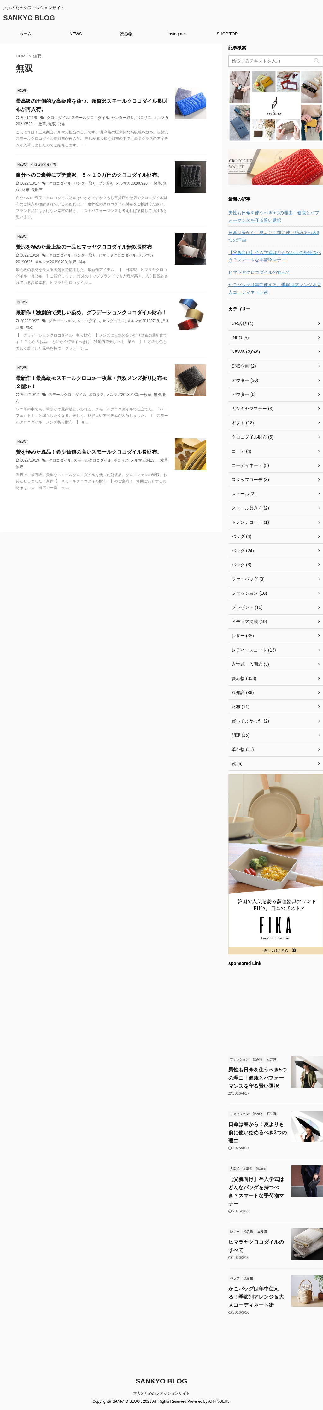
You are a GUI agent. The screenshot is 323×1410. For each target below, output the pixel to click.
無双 (52, 124)
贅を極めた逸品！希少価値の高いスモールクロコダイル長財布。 (89, 452)
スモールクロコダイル (90, 117)
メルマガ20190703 (51, 262)
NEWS (76, 34)
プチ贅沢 (106, 183)
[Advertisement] (275, 1010)
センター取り (122, 117)
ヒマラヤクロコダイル (117, 255)
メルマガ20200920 (131, 183)
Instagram (176, 34)
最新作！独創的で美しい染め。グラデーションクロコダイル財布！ (91, 312)
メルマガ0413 (142, 460)
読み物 (126, 34)
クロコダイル (58, 117)
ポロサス (143, 117)
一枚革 (40, 124)
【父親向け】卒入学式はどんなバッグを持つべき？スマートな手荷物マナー (274, 256)
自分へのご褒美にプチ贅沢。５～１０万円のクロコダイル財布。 (89, 175)
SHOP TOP (227, 34)
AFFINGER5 (218, 1401)
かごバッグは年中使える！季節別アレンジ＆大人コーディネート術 (274, 288)
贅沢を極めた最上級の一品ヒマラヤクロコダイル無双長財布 (84, 247)
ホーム (25, 34)
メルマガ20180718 (143, 321)
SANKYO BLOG (29, 18)
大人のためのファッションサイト (161, 1393)
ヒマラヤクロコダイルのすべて (259, 272)
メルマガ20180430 (122, 394)
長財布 (37, 189)
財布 (61, 124)
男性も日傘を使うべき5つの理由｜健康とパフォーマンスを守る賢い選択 (273, 216)
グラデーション (62, 321)
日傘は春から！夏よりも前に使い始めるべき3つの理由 (273, 236)
